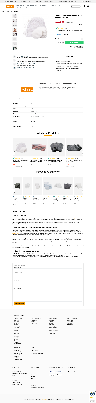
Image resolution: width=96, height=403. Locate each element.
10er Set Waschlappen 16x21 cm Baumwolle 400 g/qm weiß (57, 199)
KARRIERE (33, 376)
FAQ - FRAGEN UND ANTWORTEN (18, 377)
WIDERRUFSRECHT (16, 382)
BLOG (32, 369)
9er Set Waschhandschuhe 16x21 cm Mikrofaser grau (68, 199)
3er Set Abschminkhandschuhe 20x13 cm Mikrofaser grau (55, 161)
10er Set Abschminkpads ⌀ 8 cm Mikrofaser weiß (21, 161)
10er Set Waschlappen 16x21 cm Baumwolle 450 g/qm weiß (26, 199)
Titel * (15, 283)
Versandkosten (45, 399)
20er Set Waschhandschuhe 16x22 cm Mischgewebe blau (48, 199)
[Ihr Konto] (84, 6)
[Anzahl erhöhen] (60, 42)
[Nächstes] (52, 27)
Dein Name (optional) (18, 272)
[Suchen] (72, 6)
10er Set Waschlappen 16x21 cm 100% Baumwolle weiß (77, 199)
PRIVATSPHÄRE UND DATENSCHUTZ (19, 373)
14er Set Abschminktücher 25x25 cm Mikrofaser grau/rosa (38, 161)
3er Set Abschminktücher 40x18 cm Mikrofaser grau (74, 161)
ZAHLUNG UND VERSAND (36, 380)
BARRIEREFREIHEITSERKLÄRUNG (37, 387)
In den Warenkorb (74, 42)
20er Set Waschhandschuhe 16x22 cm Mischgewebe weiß (37, 199)
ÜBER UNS (33, 378)
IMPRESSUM (33, 385)
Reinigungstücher (76, 218)
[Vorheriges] (19, 27)
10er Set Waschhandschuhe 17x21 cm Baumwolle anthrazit (17, 199)
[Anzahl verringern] (56, 42)
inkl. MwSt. (81, 24)
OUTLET (32, 374)
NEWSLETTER (33, 372)
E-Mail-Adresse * (17, 267)
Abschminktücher (16, 233)
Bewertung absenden (19, 303)
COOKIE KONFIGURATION (17, 384)
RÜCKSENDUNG (15, 380)
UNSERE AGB (33, 383)
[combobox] (77, 6)
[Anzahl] (58, 42)
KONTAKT (14, 375)
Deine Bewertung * (18, 288)
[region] (32, 32)
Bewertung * (16, 278)
